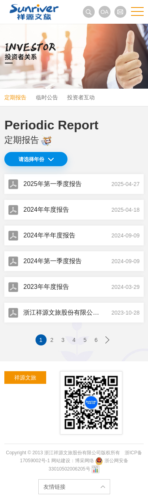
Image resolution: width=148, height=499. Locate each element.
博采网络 (84, 460)
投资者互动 (81, 97)
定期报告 (15, 97)
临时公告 (47, 97)
